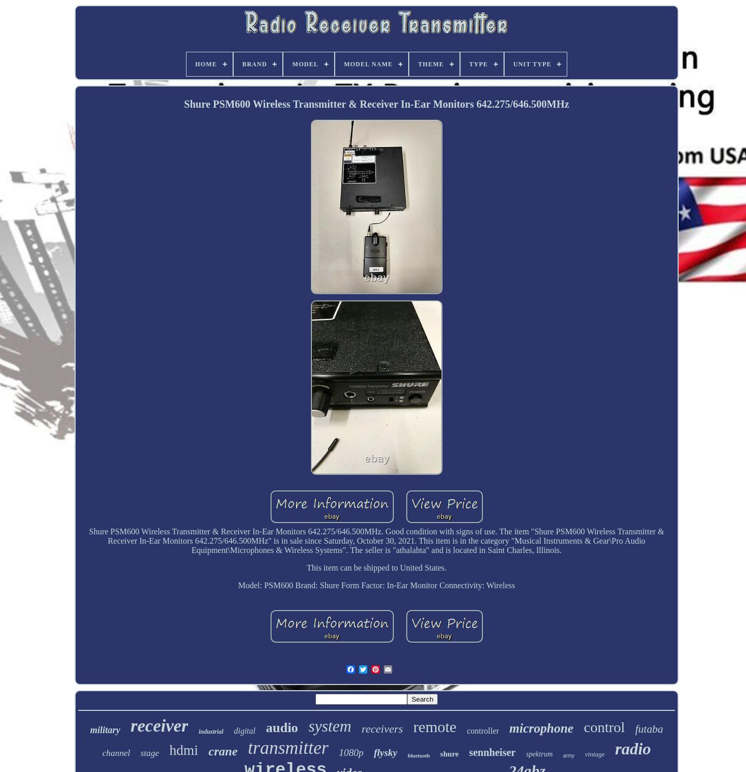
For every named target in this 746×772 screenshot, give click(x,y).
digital (244, 730)
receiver (159, 725)
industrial (210, 731)
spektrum (539, 754)
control (604, 727)
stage (149, 753)
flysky (385, 752)
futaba (649, 729)
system (329, 726)
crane (223, 751)
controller (483, 730)
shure (449, 754)
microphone (541, 728)
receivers (382, 728)
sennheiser (492, 752)
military (105, 730)
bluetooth (419, 755)
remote (434, 726)
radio (633, 748)
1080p (351, 752)
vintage (595, 754)
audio (282, 727)
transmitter (288, 748)
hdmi (183, 750)
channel (116, 753)
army (569, 756)
